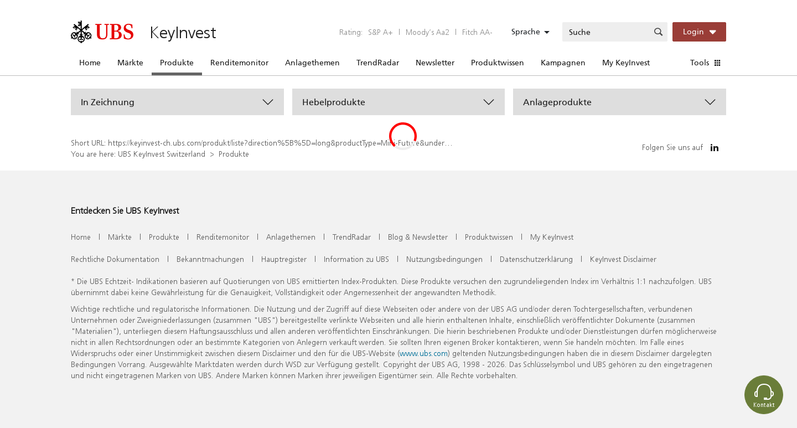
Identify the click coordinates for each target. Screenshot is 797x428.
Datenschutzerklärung (536, 259)
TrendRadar (377, 63)
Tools (699, 63)
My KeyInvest (626, 63)
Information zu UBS (356, 259)
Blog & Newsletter (418, 236)
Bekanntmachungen (210, 259)
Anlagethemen (312, 63)
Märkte (130, 63)
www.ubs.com (424, 353)
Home (90, 63)
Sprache (525, 32)
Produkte (177, 63)
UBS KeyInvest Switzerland (161, 153)
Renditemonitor (239, 63)
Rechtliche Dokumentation (115, 259)
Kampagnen (563, 63)
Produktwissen (497, 63)
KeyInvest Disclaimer (623, 259)
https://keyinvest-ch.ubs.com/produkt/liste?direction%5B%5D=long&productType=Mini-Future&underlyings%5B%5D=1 (306, 142)
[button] (177, 102)
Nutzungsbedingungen (444, 259)
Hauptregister (284, 259)
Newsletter (435, 63)
